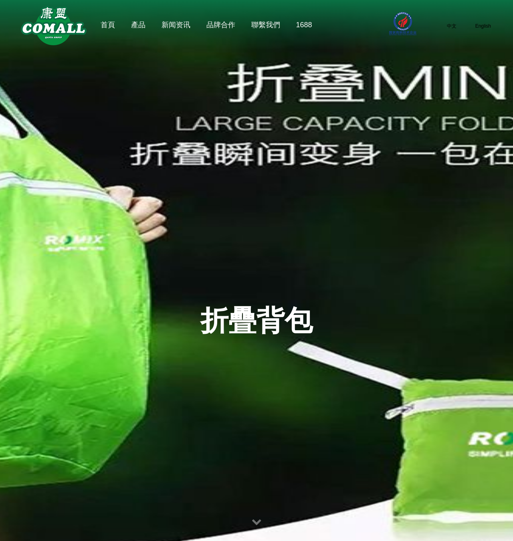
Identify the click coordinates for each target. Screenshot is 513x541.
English (478, 26)
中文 (446, 26)
